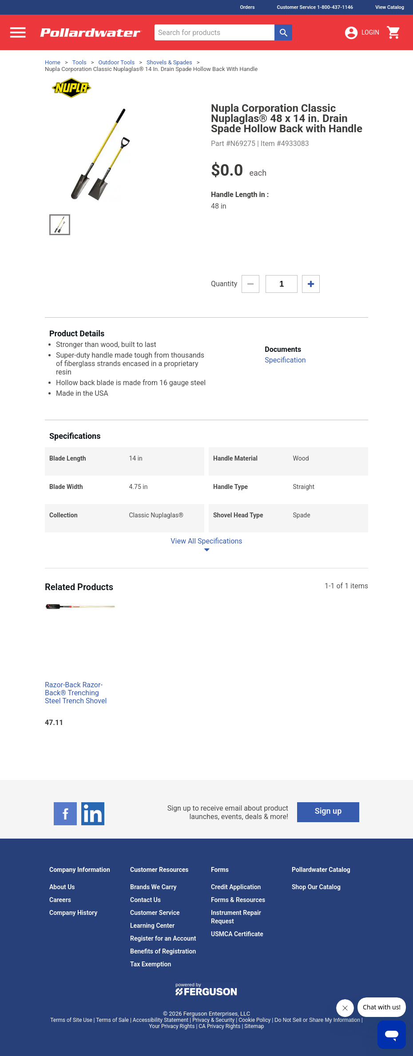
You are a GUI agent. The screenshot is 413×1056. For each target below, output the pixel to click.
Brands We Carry (153, 887)
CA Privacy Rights (219, 1026)
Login (361, 32)
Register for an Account (163, 938)
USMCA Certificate (237, 934)
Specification (285, 360)
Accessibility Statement (160, 1020)
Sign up (328, 811)
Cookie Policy (254, 1020)
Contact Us (145, 899)
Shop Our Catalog (316, 887)
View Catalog (389, 7)
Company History (73, 912)
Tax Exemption (150, 964)
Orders (247, 7)
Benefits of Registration (163, 951)
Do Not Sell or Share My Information (317, 1020)
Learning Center (152, 925)
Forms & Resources (238, 899)
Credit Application (236, 887)
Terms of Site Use (71, 1020)
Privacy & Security (213, 1020)
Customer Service (155, 912)
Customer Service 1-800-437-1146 (315, 7)
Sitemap (254, 1026)
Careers (60, 899)
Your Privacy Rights (172, 1026)
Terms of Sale (112, 1020)
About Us (62, 887)
